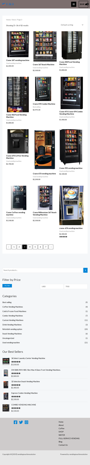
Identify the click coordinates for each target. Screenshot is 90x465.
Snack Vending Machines (12, 334)
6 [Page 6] (40, 247)
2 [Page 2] (19, 247)
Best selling (6, 302)
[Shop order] (71, 25)
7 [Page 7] (45, 247)
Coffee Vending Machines (12, 307)
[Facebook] (16, 422)
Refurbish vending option (12, 329)
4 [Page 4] (29, 247)
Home (8, 20)
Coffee (61, 428)
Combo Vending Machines (12, 316)
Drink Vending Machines (12, 325)
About (61, 425)
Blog (60, 442)
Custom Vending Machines (12, 320)
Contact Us (63, 445)
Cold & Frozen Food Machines (14, 311)
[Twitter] (21, 422)
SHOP (61, 432)
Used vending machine (11, 343)
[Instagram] (26, 422)
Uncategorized (8, 338)
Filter (7, 285)
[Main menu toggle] (73, 4)
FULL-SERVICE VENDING (69, 438)
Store (14, 20)
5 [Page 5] (35, 247)
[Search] (85, 270)
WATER (62, 435)
